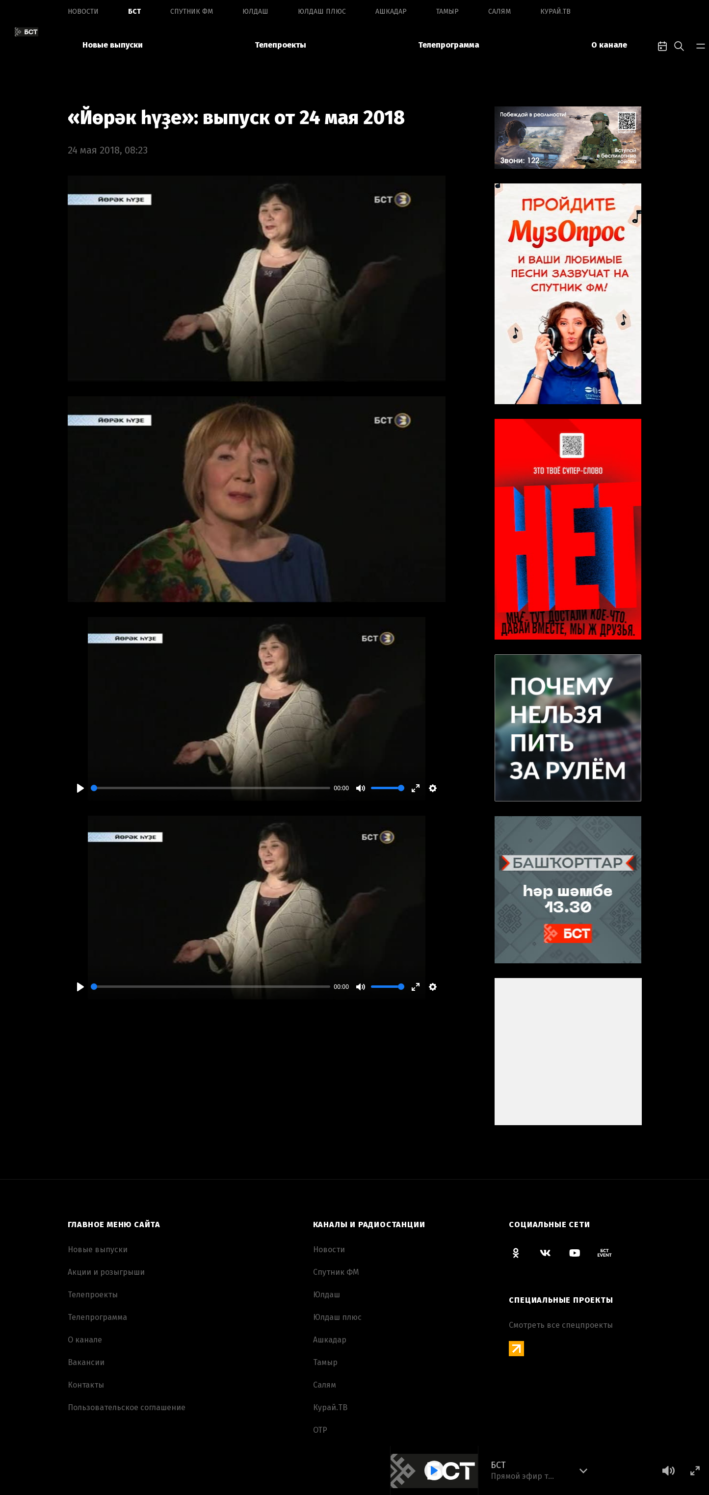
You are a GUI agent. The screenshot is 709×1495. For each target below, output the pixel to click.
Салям (499, 11)
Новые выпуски (112, 45)
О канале (609, 45)
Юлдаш (255, 11)
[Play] (80, 788)
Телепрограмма (448, 45)
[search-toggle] (679, 45)
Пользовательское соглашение (126, 1407)
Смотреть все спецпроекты (561, 1325)
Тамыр (447, 11)
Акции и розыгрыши (106, 1272)
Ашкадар (391, 11)
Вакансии (86, 1362)
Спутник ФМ (191, 11)
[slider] (210, 788)
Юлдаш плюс (322, 11)
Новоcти (83, 11)
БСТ (134, 11)
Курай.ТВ (555, 11)
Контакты (86, 1385)
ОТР (320, 1430)
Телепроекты (280, 45)
